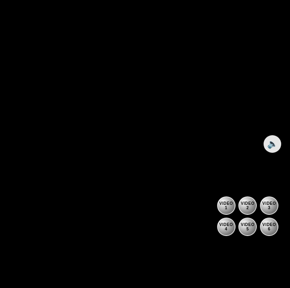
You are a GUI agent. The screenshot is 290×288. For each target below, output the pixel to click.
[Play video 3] (269, 205)
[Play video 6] (269, 227)
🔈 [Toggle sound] (272, 144)
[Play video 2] (247, 205)
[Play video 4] (226, 227)
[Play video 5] (247, 227)
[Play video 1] (226, 205)
